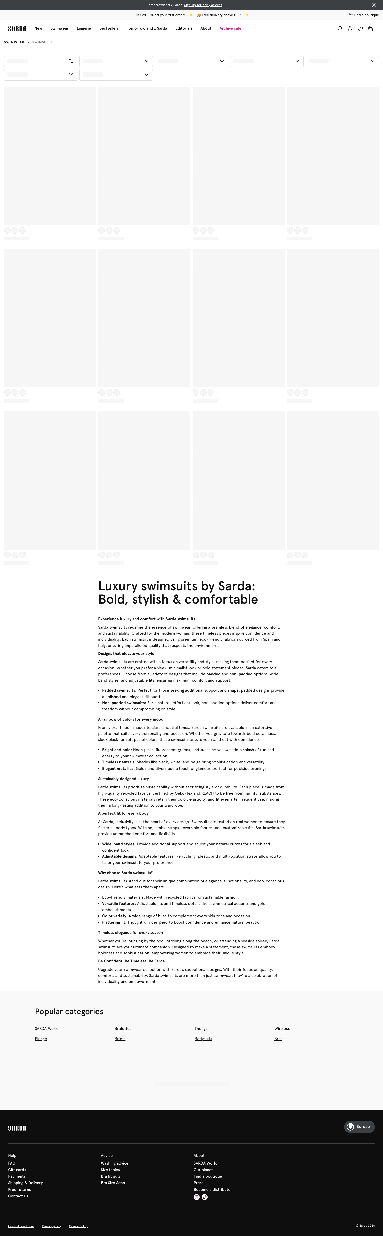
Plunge (41, 1038)
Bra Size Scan (113, 1183)
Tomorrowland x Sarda (147, 28)
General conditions (21, 1226)
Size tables (110, 1170)
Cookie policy (78, 1226)
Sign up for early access (203, 5)
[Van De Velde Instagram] (197, 1197)
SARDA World (47, 1028)
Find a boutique (208, 1176)
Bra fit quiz (110, 1176)
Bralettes (123, 1028)
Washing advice (114, 1163)
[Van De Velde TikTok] (205, 1197)
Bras (278, 1038)
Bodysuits (203, 1038)
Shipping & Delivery (25, 1183)
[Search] (340, 28)
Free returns (19, 1190)
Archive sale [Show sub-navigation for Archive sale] (230, 28)
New (38, 28)
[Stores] (364, 15)
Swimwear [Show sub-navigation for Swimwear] (60, 28)
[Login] (350, 28)
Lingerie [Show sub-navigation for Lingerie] (84, 28)
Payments (17, 1176)
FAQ (11, 1163)
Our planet (203, 1170)
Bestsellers (109, 28)
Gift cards (17, 1170)
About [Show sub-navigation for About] (205, 28)
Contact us (18, 1196)
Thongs (201, 1028)
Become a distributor (213, 1190)
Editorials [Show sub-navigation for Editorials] (183, 28)
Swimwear (14, 42)
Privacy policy (51, 1226)
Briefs (120, 1038)
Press (198, 1183)
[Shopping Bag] (370, 28)
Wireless (282, 1028)
